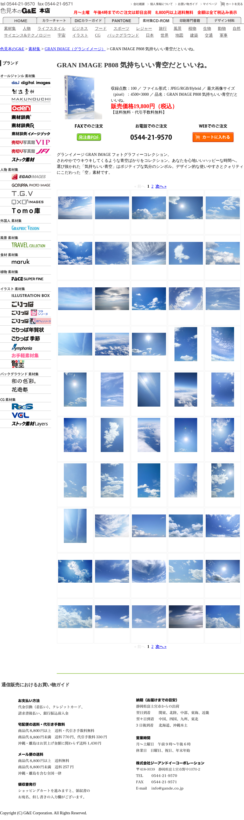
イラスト (80, 35)
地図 (179, 35)
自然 (237, 28)
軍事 (224, 35)
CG (97, 35)
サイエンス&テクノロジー (27, 35)
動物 (222, 28)
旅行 (163, 28)
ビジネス (80, 28)
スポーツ (121, 28)
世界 (165, 35)
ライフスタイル (51, 28)
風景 (178, 28)
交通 (209, 35)
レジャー (144, 28)
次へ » (161, 186)
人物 (27, 28)
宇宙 (62, 35)
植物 (192, 28)
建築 (194, 35)
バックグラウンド (123, 35)
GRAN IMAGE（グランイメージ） (75, 49)
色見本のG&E (12, 49)
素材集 (10, 28)
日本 (150, 35)
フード (101, 28)
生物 (207, 28)
